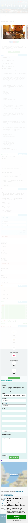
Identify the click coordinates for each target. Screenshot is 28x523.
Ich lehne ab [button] (17, 518)
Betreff (3, 393)
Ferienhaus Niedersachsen (8, 495)
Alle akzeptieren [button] (17, 516)
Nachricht (4, 436)
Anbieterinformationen (19, 491)
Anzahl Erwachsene (5, 408)
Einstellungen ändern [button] (17, 520)
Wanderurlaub (5, 500)
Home (2, 516)
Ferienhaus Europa (8, 492)
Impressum (3, 517)
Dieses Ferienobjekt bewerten (14, 377)
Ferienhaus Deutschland (7, 494)
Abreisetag (4, 403)
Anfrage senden (14, 457)
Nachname (4, 424)
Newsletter (4, 455)
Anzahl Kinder (4, 413)
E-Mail (3, 429)
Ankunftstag (4, 398)
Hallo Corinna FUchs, (14, 445)
